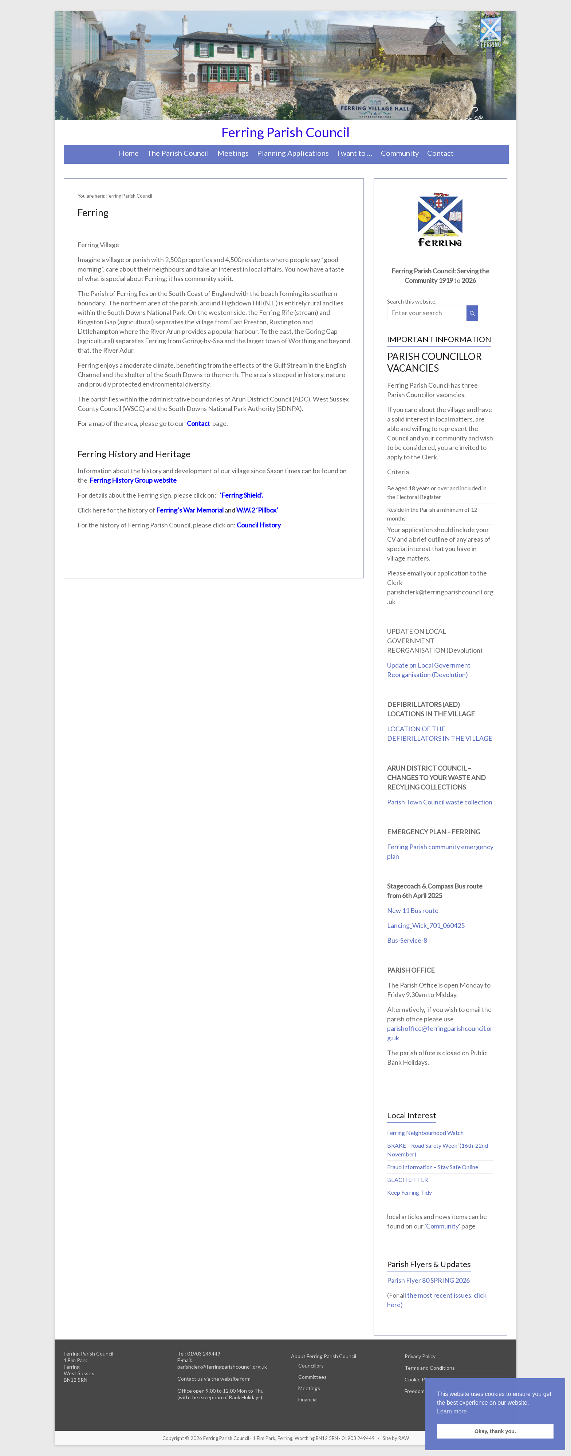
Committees (312, 1377)
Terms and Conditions (430, 1368)
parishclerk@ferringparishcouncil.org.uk (222, 1367)
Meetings (233, 153)
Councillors (311, 1365)
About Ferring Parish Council (323, 1356)
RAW (403, 1438)
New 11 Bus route (412, 910)
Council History (259, 525)
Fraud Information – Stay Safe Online (432, 1166)
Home (129, 153)
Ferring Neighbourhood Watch (425, 1132)
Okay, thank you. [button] (495, 1431)
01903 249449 (203, 1353)
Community (400, 153)
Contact (440, 153)
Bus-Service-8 (407, 940)
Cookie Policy (420, 1379)
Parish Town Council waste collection (439, 802)
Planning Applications (293, 153)
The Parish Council (178, 153)
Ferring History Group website (132, 480)
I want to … (355, 153)
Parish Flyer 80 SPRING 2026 (428, 1280)
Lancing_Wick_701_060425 (426, 925)
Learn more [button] (452, 1411)
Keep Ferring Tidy (409, 1192)
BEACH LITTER (407, 1179)
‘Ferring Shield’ (241, 495)
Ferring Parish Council (285, 132)
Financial (308, 1399)
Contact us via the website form (214, 1379)
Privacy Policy (420, 1356)
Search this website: (412, 301)
